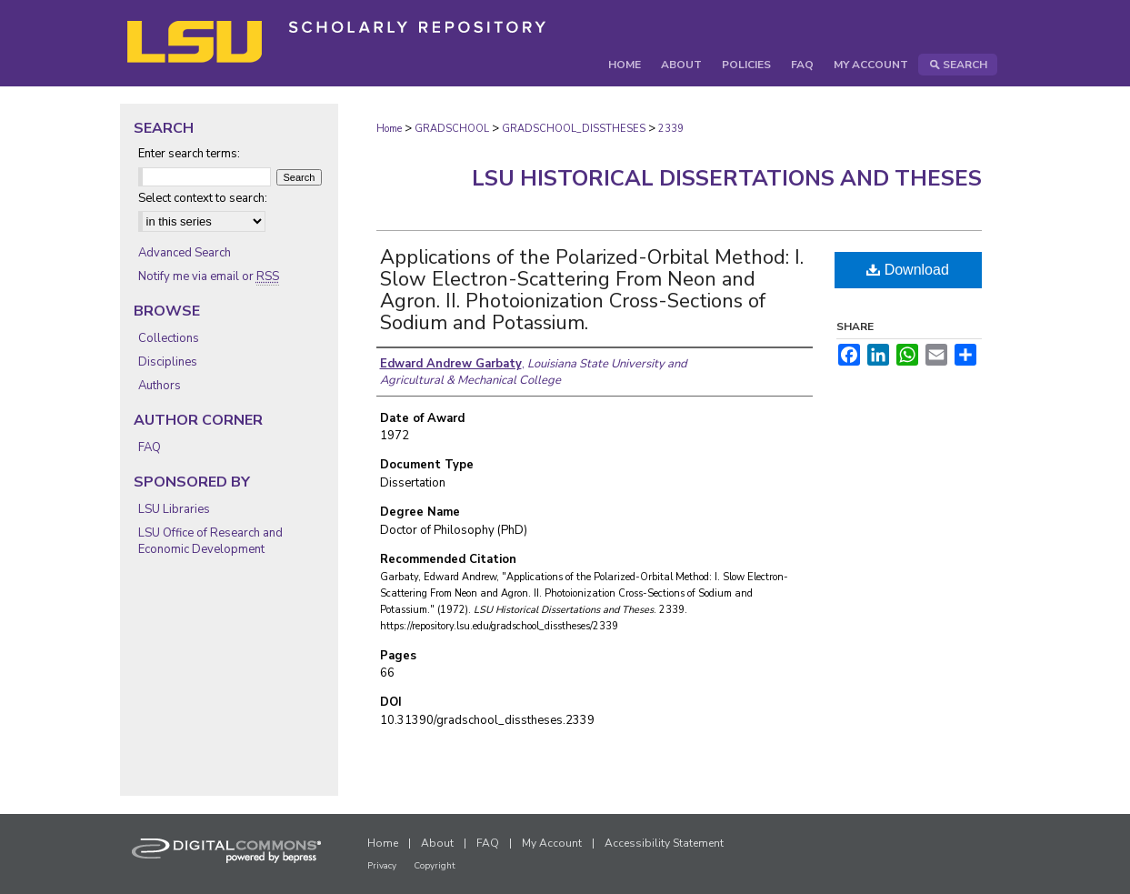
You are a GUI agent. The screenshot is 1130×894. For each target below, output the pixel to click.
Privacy (381, 865)
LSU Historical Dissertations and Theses (727, 178)
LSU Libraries (174, 509)
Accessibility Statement (664, 843)
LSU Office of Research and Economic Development (210, 541)
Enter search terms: (189, 154)
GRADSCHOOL (452, 129)
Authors (159, 385)
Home (389, 129)
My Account (552, 843)
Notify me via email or (208, 276)
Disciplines (167, 362)
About (437, 843)
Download (907, 269)
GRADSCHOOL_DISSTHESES (573, 129)
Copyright (434, 865)
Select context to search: (202, 198)
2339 (671, 129)
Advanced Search (184, 253)
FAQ (149, 447)
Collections (168, 338)
